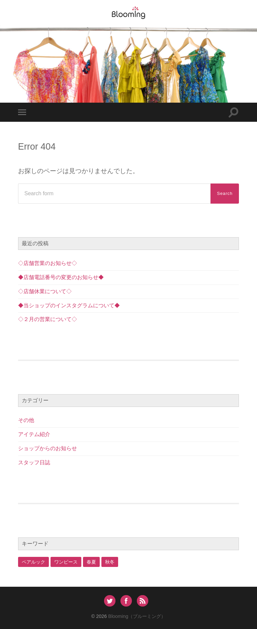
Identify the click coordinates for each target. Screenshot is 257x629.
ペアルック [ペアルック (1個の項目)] (33, 562)
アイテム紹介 (34, 434)
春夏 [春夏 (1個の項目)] (91, 562)
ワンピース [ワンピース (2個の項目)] (66, 562)
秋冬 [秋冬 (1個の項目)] (109, 562)
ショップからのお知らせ (47, 448)
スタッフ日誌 (34, 462)
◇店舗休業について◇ (45, 291)
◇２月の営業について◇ (47, 319)
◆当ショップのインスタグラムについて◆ (69, 305)
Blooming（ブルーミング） (137, 616)
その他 (26, 420)
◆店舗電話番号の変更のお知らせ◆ (61, 277)
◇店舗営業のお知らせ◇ (47, 263)
